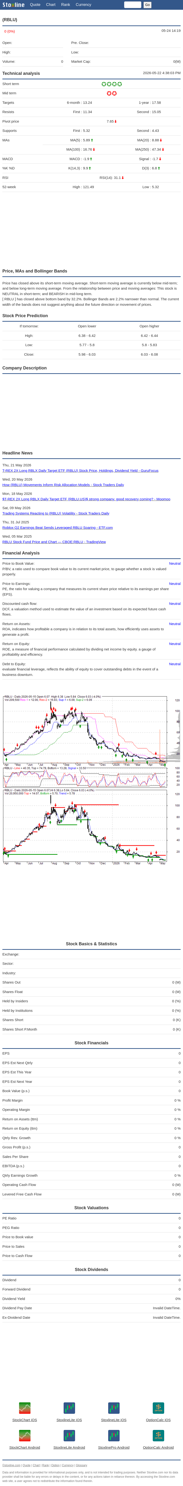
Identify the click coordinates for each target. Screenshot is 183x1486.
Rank (65, 5)
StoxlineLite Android (69, 1447)
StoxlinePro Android (114, 1447)
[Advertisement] (91, 229)
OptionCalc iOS (158, 1420)
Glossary (81, 1465)
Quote (35, 5)
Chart (51, 5)
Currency (83, 5)
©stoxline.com (11, 1465)
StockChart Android (24, 1447)
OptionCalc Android (158, 1447)
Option (55, 1465)
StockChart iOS (24, 1420)
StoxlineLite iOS (69, 1420)
